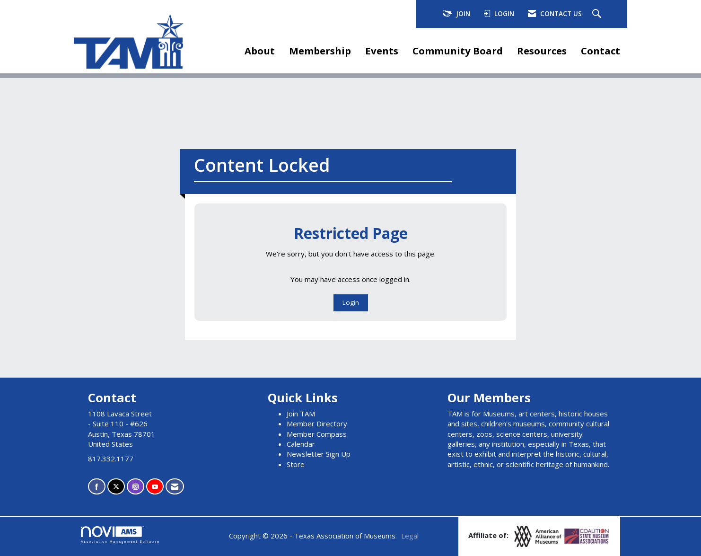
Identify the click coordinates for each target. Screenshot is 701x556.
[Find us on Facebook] (96, 486)
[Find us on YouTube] (155, 486)
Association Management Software (120, 534)
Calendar (301, 444)
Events (381, 50)
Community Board (457, 50)
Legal (410, 535)
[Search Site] (598, 14)
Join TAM (301, 413)
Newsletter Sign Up (318, 454)
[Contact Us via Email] (175, 486)
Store (296, 464)
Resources (542, 50)
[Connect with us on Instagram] (135, 486)
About (260, 50)
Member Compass (317, 434)
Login (350, 302)
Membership (320, 50)
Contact (600, 50)
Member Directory (317, 423)
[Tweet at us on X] (116, 486)
